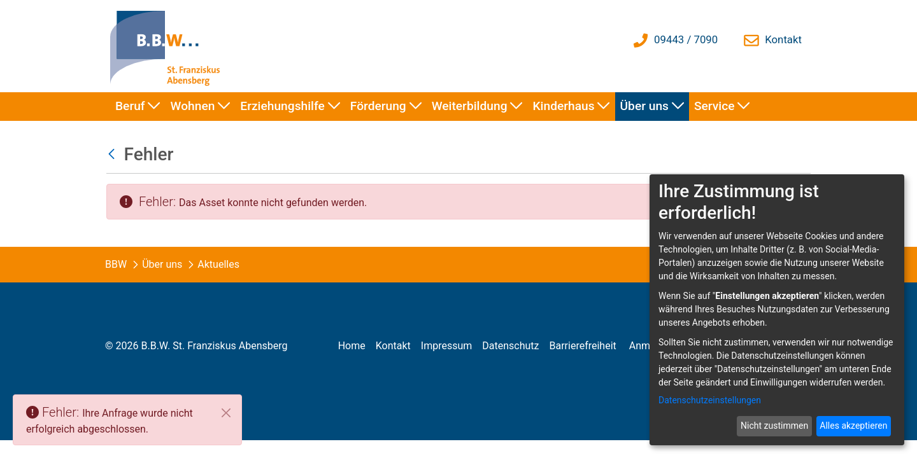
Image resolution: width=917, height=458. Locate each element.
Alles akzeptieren (853, 425)
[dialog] (777, 309)
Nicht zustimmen (774, 425)
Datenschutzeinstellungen (709, 400)
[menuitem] (138, 106)
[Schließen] (226, 413)
